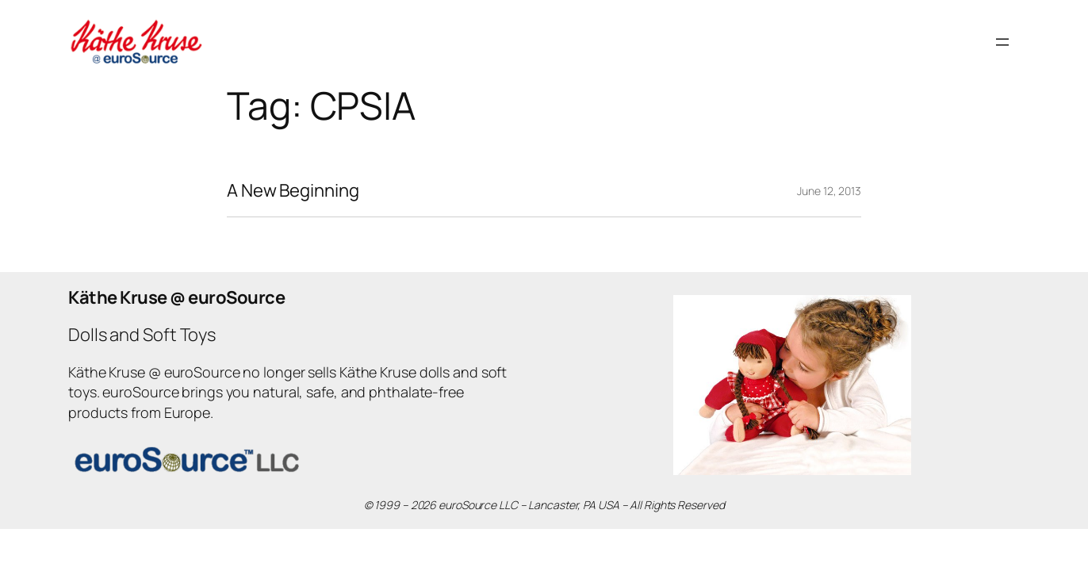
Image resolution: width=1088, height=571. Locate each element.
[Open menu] (1002, 42)
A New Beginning (293, 191)
